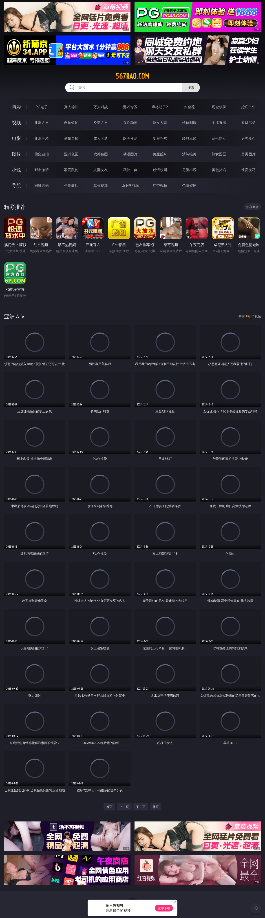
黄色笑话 (219, 169)
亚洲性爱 (41, 138)
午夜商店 (71, 185)
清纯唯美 (189, 154)
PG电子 (41, 106)
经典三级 (189, 138)
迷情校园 (160, 169)
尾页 (155, 807)
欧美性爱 (130, 138)
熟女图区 (219, 154)
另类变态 (248, 138)
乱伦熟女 (219, 138)
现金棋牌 (219, 106)
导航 (16, 185)
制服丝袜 (160, 138)
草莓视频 (100, 185)
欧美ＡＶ (100, 122)
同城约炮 (41, 185)
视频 (16, 122)
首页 (109, 807)
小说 (16, 170)
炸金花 (189, 106)
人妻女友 (100, 169)
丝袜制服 (189, 122)
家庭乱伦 (71, 169)
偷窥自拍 (41, 154)
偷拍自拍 (71, 138)
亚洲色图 (71, 154)
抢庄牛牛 (248, 106)
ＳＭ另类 (248, 122)
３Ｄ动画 (130, 122)
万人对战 (100, 106)
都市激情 (41, 169)
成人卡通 (100, 138)
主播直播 (219, 122)
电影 (16, 138)
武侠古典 (130, 169)
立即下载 (164, 908)
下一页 (141, 807)
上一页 (124, 807)
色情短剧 (189, 185)
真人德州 (71, 106)
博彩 (16, 107)
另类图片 (248, 154)
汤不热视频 (130, 185)
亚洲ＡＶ (41, 122)
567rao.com (132, 76)
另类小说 (189, 169)
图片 (16, 154)
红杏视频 (160, 185)
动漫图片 (130, 154)
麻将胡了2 (160, 106)
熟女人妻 (160, 122)
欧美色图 (100, 154)
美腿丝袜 (160, 154)
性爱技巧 (248, 169)
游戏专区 (130, 106)
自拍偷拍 (71, 122)
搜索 (190, 87)
